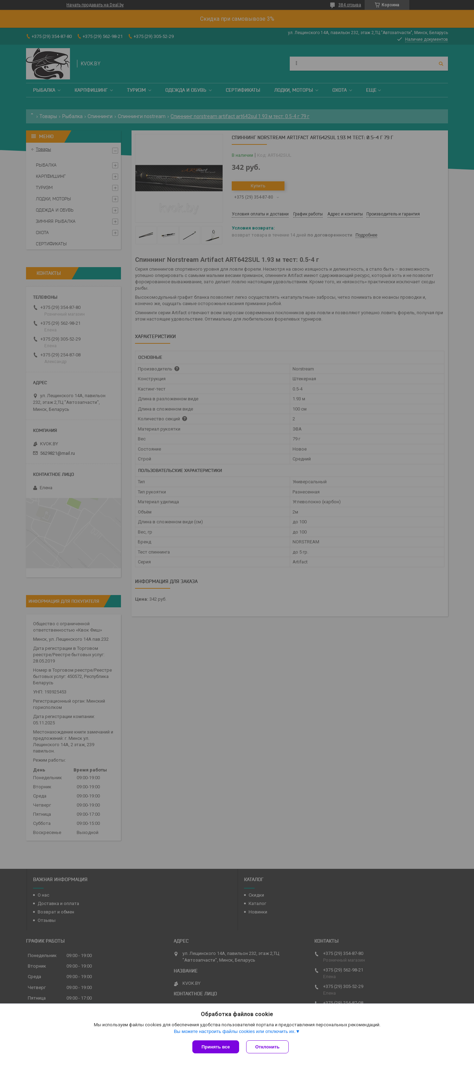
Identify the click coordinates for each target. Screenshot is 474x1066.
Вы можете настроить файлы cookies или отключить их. (234, 1031)
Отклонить (267, 1046)
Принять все (215, 1046)
